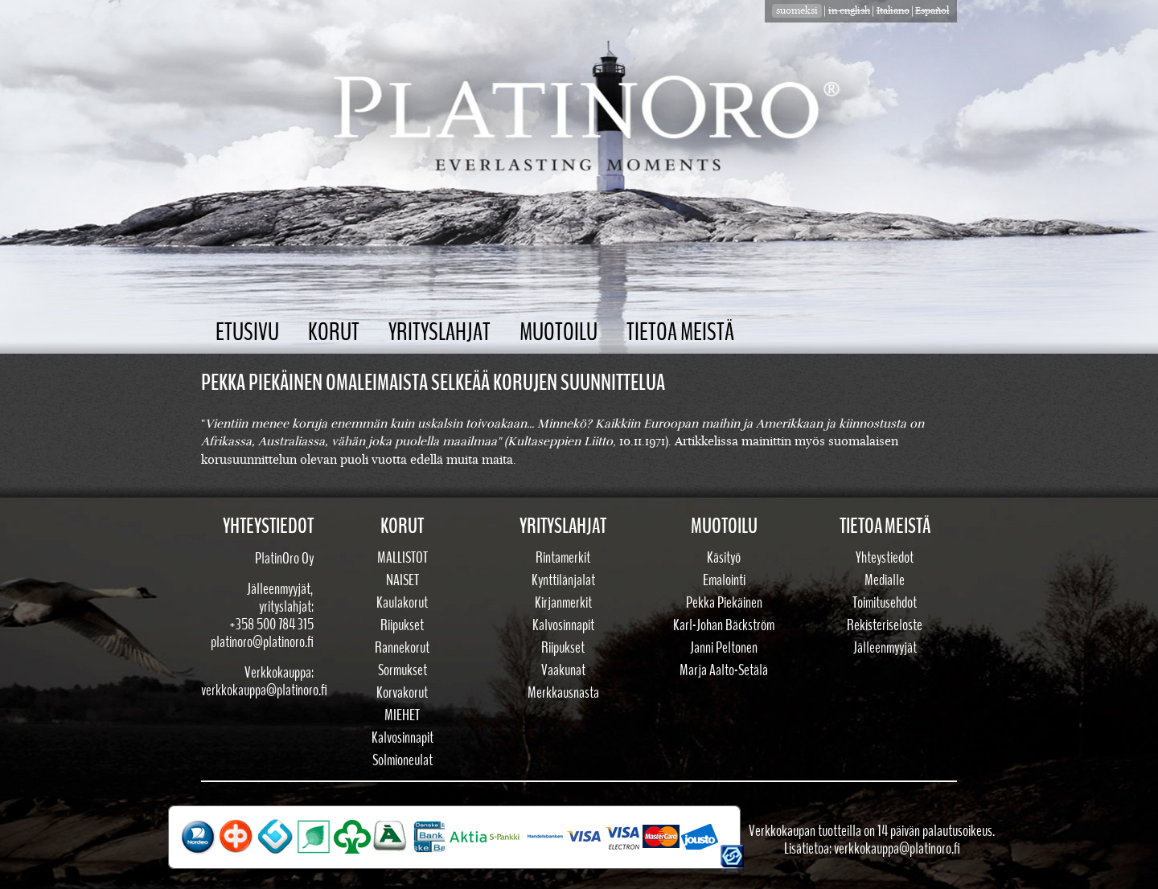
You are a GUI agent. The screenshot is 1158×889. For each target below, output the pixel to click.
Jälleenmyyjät (885, 648)
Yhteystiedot (885, 558)
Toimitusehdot (884, 603)
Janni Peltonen (724, 648)
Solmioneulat (402, 760)
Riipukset (402, 625)
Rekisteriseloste (884, 625)
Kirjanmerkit (563, 603)
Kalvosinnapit (402, 738)
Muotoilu (558, 332)
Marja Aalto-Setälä (724, 670)
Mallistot (402, 558)
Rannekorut (402, 648)
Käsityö (724, 558)
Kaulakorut (402, 603)
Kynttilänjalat (563, 580)
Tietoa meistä (680, 332)
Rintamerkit (563, 558)
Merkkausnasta (563, 693)
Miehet (402, 715)
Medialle (884, 580)
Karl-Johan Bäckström (723, 625)
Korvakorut (402, 693)
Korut (333, 332)
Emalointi (724, 580)
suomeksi (797, 11)
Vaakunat (563, 670)
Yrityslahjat (439, 332)
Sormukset (402, 670)
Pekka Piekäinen (724, 603)
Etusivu (247, 332)
